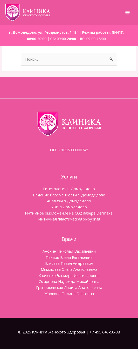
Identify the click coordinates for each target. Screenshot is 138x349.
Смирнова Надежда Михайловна (69, 281)
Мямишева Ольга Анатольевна (69, 269)
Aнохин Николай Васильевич (69, 251)
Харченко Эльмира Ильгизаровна (69, 275)
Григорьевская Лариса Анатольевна (69, 287)
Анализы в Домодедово (69, 200)
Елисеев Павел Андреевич (69, 263)
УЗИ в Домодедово (69, 206)
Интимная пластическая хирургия (69, 219)
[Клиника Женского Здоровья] (27, 12)
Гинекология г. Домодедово (69, 188)
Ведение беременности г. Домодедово (69, 194)
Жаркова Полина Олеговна (69, 293)
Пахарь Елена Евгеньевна (69, 257)
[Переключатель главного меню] (127, 12)
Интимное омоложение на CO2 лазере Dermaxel (69, 213)
